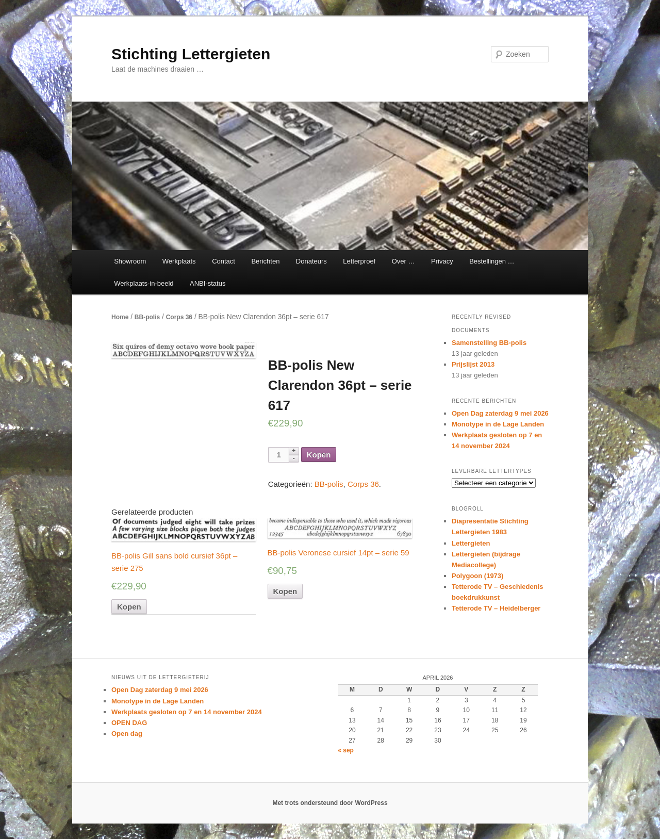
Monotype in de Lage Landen (498, 424)
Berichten (265, 261)
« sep (346, 750)
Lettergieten (471, 543)
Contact (223, 261)
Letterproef (359, 261)
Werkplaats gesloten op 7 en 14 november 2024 (186, 712)
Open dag (126, 733)
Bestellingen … (491, 261)
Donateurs (311, 261)
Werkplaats (179, 261)
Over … (403, 261)
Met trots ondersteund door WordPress (329, 803)
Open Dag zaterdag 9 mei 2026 (500, 413)
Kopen (319, 454)
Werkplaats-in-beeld (143, 283)
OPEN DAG (129, 723)
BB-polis (147, 317)
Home (119, 317)
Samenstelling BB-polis (489, 343)
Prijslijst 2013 (473, 364)
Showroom (130, 261)
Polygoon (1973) (477, 576)
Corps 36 (179, 317)
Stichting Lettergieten (190, 53)
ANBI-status (207, 283)
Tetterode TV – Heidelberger (496, 608)
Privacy (442, 261)
